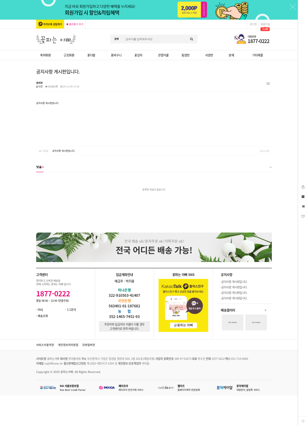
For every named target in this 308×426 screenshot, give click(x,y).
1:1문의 (71, 309)
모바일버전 (88, 345)
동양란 (186, 55)
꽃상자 (138, 55)
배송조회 (43, 316)
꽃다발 (91, 55)
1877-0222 (53, 293)
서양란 (209, 55)
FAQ (40, 309)
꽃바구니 (116, 55)
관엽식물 (163, 55)
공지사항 (226, 274)
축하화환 (45, 55)
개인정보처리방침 (68, 345)
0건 (39, 86)
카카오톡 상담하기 (52, 24)
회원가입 (265, 24)
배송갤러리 (228, 310)
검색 (116, 39)
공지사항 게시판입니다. (63, 151)
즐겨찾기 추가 (74, 24)
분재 (231, 55)
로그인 (253, 24)
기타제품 (257, 55)
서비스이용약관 (45, 345)
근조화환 (69, 55)
